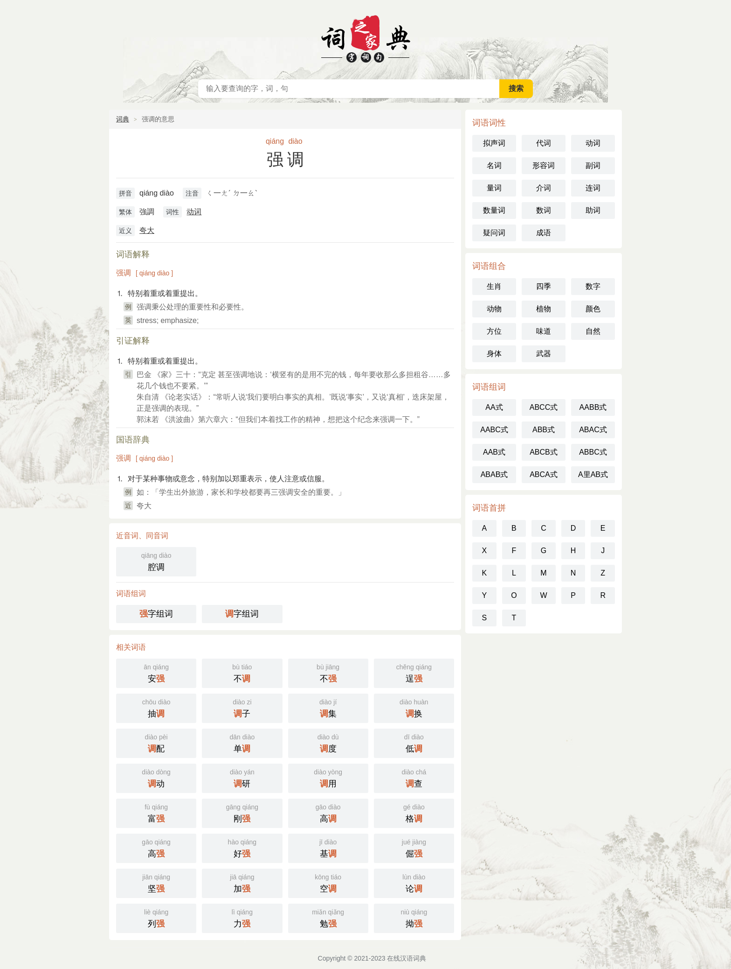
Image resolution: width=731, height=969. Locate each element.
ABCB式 (544, 452)
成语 (543, 233)
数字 (593, 286)
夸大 (146, 230)
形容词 (543, 165)
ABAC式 (593, 430)
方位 (494, 331)
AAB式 (494, 452)
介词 (543, 188)
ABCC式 (544, 407)
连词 (593, 188)
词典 (122, 119)
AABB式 (593, 407)
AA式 (494, 407)
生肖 (494, 286)
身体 (494, 354)
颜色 (593, 309)
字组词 (156, 613)
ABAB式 (494, 474)
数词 (543, 210)
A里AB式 (593, 474)
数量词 (494, 210)
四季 (543, 286)
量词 (494, 188)
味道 (543, 331)
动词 (193, 212)
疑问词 (494, 233)
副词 (593, 165)
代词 (543, 143)
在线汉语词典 (365, 37)
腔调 (156, 561)
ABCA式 (544, 474)
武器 (543, 354)
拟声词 (494, 143)
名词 (494, 165)
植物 (543, 309)
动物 (494, 309)
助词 (593, 210)
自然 (593, 331)
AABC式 (494, 430)
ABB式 (543, 430)
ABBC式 (593, 452)
